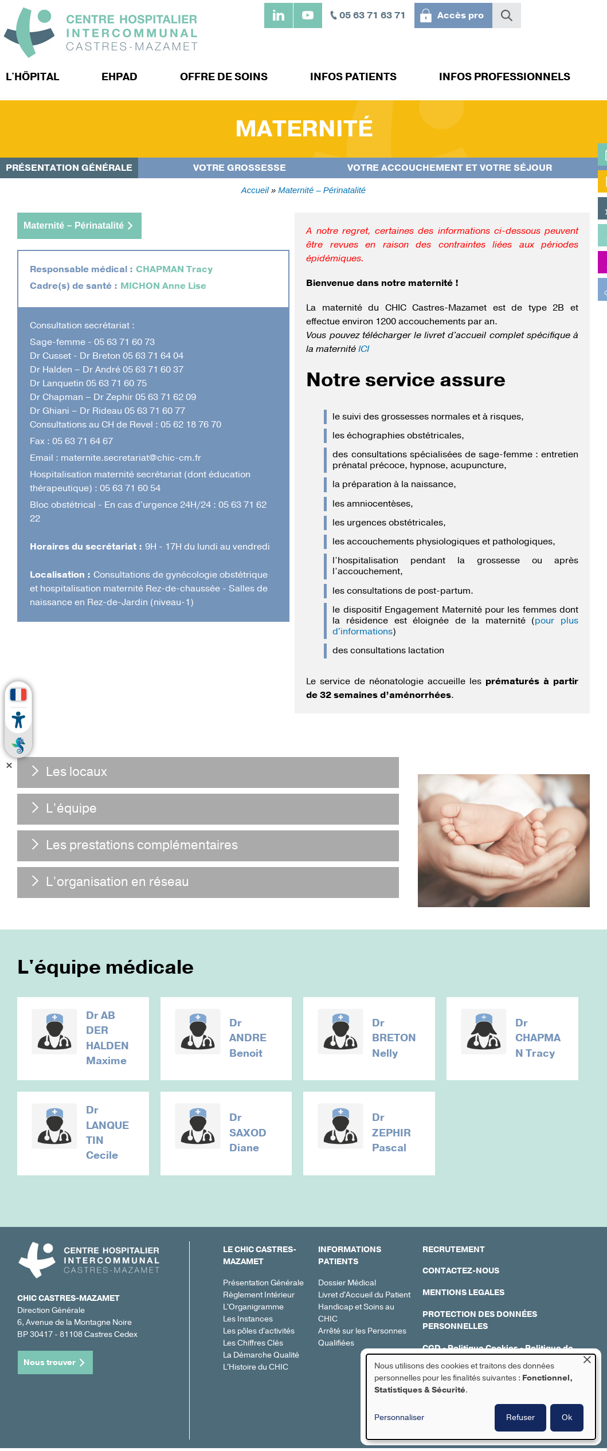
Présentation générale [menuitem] (69, 168)
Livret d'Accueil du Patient (364, 1298)
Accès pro (460, 15)
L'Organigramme (253, 1310)
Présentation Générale (263, 1286)
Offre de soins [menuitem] (224, 77)
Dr (93, 1016)
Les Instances (248, 1322)
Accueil (255, 190)
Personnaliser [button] (399, 1417)
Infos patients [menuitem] (353, 77)
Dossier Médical (347, 1286)
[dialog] (481, 1397)
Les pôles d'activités (259, 1334)
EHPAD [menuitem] (119, 77)
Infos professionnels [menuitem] (504, 77)
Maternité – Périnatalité (322, 190)
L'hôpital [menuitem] (32, 77)
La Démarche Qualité (261, 1358)
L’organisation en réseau (117, 882)
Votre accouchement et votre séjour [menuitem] (449, 168)
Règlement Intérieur (259, 1298)
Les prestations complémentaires (142, 845)
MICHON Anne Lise (163, 286)
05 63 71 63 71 (372, 15)
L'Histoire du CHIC (255, 1370)
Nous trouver (50, 1365)
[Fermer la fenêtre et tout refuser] (587, 1361)
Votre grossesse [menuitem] (239, 168)
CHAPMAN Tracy (174, 269)
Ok (567, 1417)
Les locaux (76, 772)
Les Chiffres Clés (253, 1346)
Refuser (520, 1417)
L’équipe (71, 808)
